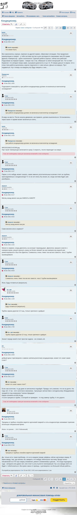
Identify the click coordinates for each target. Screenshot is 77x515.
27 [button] (57, 28)
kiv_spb (9, 289)
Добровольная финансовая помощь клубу (38, 495)
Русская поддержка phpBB (38, 511)
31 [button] (71, 28)
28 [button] (60, 28)
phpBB (34, 509)
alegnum (4, 186)
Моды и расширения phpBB (38, 512)
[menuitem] (11, 12)
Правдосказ (5, 74)
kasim (3, 32)
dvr (3, 346)
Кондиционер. (9, 20)
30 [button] (68, 28)
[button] (45, 27)
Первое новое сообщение (24, 27)
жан (8, 410)
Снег (6, 96)
